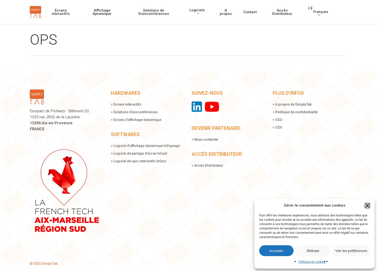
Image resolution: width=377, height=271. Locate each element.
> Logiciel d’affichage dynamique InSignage (145, 146)
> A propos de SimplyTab (292, 104)
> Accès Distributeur (207, 165)
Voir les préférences (351, 251)
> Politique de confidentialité (295, 112)
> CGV (277, 127)
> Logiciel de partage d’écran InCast (139, 153)
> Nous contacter (205, 139)
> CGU (277, 120)
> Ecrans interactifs (126, 104)
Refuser (313, 251)
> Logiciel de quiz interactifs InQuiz (138, 161)
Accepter (276, 251)
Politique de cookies (312, 262)
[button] (367, 205)
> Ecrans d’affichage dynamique (136, 120)
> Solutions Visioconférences (134, 112)
